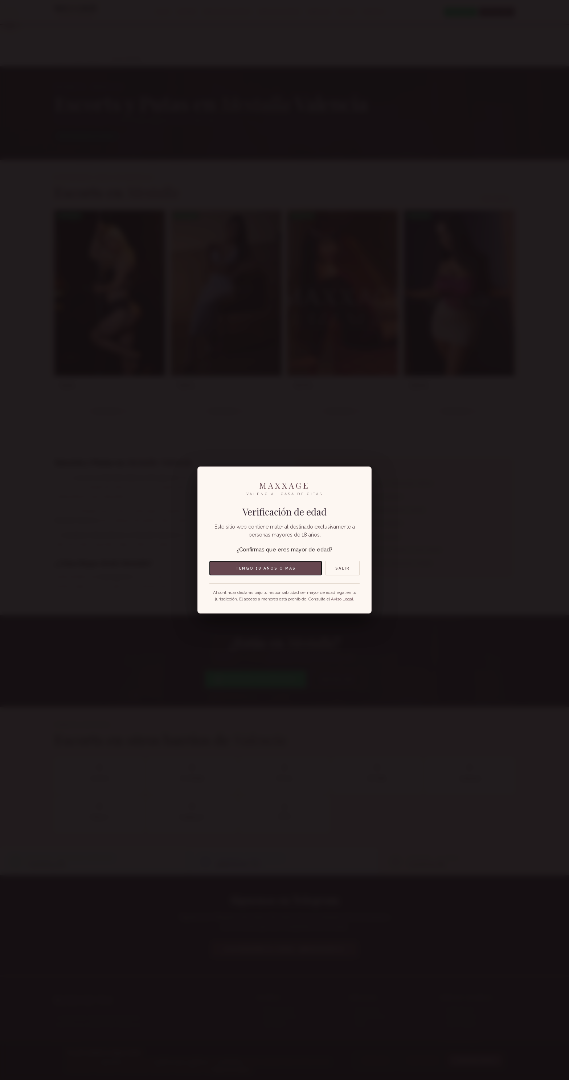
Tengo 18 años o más (266, 568)
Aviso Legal (342, 599)
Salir (342, 568)
